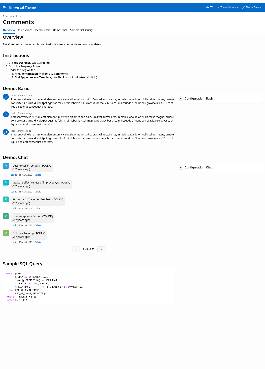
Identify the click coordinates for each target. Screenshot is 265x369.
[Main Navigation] (4, 4)
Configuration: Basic (199, 95)
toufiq (14, 171)
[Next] (101, 246)
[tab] (8, 27)
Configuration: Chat (199, 164)
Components (10, 13)
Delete (37, 171)
